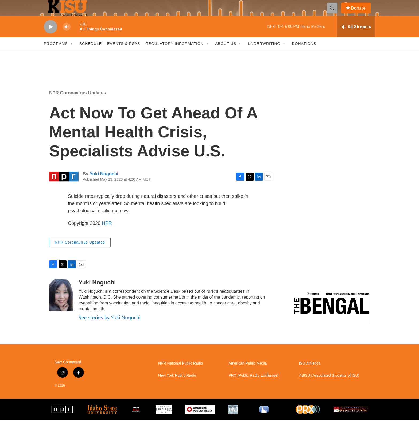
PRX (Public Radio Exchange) (253, 387)
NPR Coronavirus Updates (77, 104)
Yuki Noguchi (104, 185)
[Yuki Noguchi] (61, 307)
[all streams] (356, 38)
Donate (361, 14)
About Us (225, 55)
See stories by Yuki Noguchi (110, 329)
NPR (107, 235)
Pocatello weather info (85, 76)
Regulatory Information (174, 55)
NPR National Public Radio (180, 375)
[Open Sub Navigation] (72, 55)
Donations (304, 55)
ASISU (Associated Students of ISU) (329, 387)
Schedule (90, 55)
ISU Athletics (309, 375)
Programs (56, 55)
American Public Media (247, 375)
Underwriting (264, 55)
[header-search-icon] (334, 14)
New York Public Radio (177, 387)
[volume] (66, 39)
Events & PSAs (123, 55)
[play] (50, 39)
